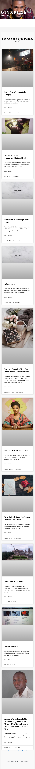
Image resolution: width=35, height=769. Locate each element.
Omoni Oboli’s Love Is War (15, 451)
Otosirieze (14, 12)
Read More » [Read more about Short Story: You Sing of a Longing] (8, 107)
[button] (17, 22)
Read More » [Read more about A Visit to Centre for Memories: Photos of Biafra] (8, 171)
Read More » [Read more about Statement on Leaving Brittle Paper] (8, 235)
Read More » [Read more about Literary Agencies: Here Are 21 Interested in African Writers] (8, 387)
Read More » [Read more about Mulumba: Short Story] (8, 596)
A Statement (9, 284)
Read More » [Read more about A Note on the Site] (8, 659)
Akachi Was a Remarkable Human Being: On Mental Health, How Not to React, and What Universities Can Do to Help (17, 724)
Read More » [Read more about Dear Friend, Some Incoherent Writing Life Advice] (8, 533)
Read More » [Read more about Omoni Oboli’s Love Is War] (8, 464)
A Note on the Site (11, 646)
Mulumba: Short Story (14, 581)
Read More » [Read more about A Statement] (8, 297)
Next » (26, 751)
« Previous (10, 751)
